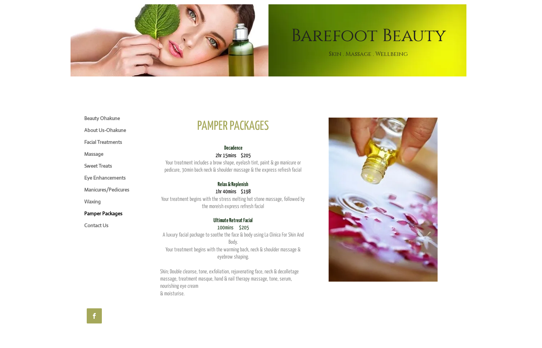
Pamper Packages (103, 213)
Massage (93, 154)
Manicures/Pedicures (106, 189)
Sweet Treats (98, 166)
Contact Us (96, 225)
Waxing (92, 201)
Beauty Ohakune (102, 118)
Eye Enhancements (105, 178)
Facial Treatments (103, 142)
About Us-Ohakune (105, 130)
